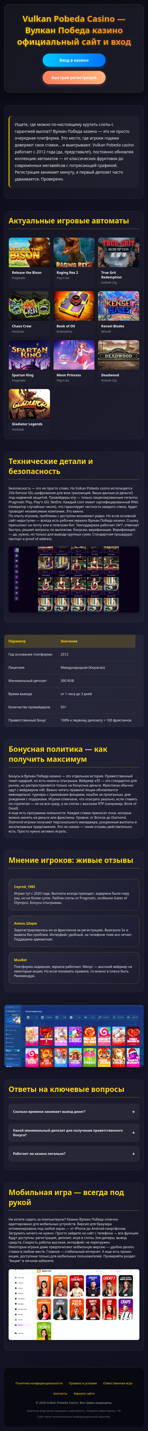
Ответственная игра (117, 1383)
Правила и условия (83, 1383)
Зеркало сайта (84, 1393)
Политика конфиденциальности (39, 1383)
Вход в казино (74, 60)
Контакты (60, 1393)
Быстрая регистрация (74, 77)
